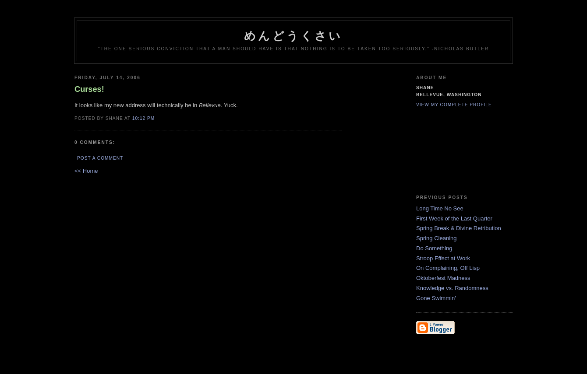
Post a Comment (100, 158)
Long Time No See (439, 208)
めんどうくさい (293, 35)
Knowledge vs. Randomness (452, 288)
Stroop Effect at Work (443, 258)
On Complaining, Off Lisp (448, 268)
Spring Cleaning (436, 238)
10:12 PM (143, 118)
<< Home (86, 171)
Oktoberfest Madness (443, 278)
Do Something (434, 248)
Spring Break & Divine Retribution (458, 228)
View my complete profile (454, 104)
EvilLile (461, 156)
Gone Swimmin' (436, 298)
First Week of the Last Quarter (454, 218)
